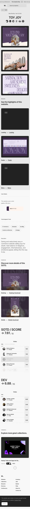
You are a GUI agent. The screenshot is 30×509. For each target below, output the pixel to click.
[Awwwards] (5, 5)
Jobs (17, 481)
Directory (3, 486)
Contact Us (18, 490)
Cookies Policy (17, 500)
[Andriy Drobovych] (23, 21)
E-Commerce (5, 226)
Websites (3, 479)
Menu (3, 188)
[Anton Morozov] (16, 21)
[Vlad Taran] (10, 21)
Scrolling (22, 226)
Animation (14, 226)
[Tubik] (7, 21)
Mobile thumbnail (13, 320)
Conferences (4, 488)
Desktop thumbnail (14, 293)
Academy (18, 479)
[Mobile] (15, 306)
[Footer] (15, 146)
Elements (3, 483)
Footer (3, 160)
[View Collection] (15, 447)
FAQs (17, 486)
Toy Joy (15, 17)
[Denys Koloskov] (13, 21)
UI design (17, 230)
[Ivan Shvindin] (20, 21)
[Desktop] (15, 280)
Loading (3, 132)
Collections (3, 481)
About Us (18, 488)
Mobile (3, 320)
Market (17, 483)
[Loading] (15, 119)
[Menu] (15, 174)
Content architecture (7, 230)
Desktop (3, 293)
